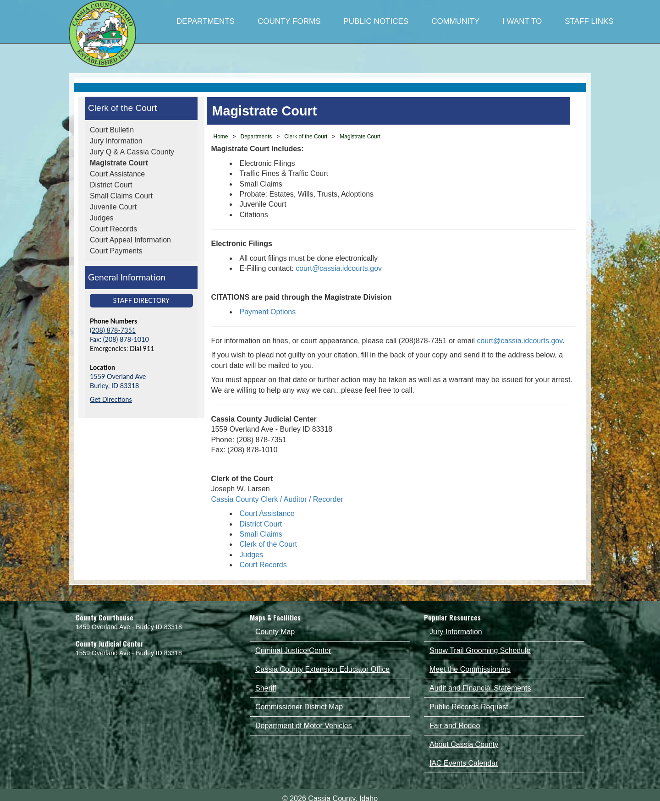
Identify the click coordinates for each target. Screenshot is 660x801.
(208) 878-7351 (113, 330)
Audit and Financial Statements (480, 688)
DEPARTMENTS (205, 21)
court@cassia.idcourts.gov (339, 268)
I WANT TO (522, 21)
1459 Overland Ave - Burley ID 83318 (129, 627)
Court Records (113, 229)
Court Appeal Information (130, 240)
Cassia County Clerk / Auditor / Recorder (278, 499)
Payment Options (268, 312)
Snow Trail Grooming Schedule (480, 650)
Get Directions (111, 399)
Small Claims (261, 534)
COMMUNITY (455, 21)
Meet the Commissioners (470, 669)
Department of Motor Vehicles (303, 726)
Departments (256, 136)
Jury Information (116, 141)
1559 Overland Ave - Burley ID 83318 (129, 653)
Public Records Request (468, 707)
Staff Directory (141, 300)
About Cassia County (463, 744)
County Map (275, 632)
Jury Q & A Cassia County (132, 152)
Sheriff (265, 688)
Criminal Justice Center (293, 650)
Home (221, 136)
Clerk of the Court (122, 108)
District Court (111, 185)
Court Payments (116, 251)
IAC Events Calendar (463, 763)
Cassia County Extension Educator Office (322, 669)
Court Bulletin (112, 130)
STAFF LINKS (589, 21)
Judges (102, 218)
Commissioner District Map (299, 707)
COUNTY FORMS (289, 21)
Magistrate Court (119, 163)
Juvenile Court (113, 207)
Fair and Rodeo (454, 726)
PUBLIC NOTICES (375, 21)
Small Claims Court (121, 196)
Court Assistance (117, 174)
